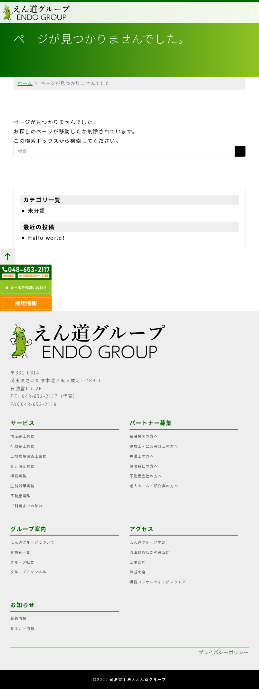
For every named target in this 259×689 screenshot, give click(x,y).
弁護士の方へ (142, 456)
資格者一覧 (20, 552)
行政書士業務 (22, 446)
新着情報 (18, 618)
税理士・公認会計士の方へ (154, 446)
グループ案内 (28, 529)
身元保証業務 (22, 466)
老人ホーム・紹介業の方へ (154, 485)
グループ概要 (22, 562)
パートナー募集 (151, 423)
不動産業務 (20, 495)
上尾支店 (138, 562)
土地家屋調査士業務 (28, 456)
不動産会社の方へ (146, 475)
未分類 (36, 210)
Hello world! (46, 237)
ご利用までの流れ (26, 505)
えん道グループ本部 (148, 542)
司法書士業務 (22, 436)
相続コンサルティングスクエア (158, 581)
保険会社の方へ (144, 466)
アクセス (142, 529)
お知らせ (22, 605)
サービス (22, 423)
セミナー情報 (22, 628)
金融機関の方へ (144, 436)
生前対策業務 (22, 485)
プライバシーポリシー (223, 652)
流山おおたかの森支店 (150, 552)
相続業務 (18, 475)
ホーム (25, 83)
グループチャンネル (28, 571)
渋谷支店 (138, 571)
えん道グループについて (32, 542)
